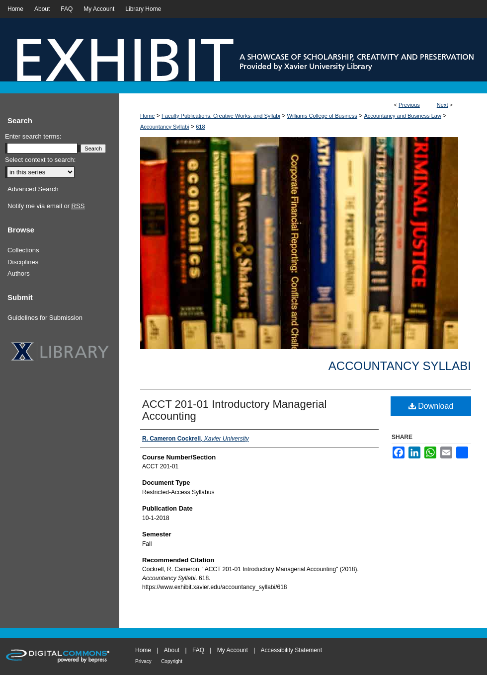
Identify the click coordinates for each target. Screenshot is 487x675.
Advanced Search (33, 189)
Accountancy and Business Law (402, 116)
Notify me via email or (45, 206)
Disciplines (22, 262)
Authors (18, 273)
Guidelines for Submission (44, 317)
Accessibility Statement (291, 650)
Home (147, 116)
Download (431, 406)
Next (442, 105)
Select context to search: (40, 159)
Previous (409, 105)
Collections (23, 250)
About (171, 650)
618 (200, 127)
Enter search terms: (33, 136)
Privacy (143, 661)
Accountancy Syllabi (164, 127)
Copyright (171, 661)
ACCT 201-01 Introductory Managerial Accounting (234, 410)
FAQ (198, 650)
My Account (232, 650)
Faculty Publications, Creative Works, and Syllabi (221, 116)
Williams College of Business (322, 116)
